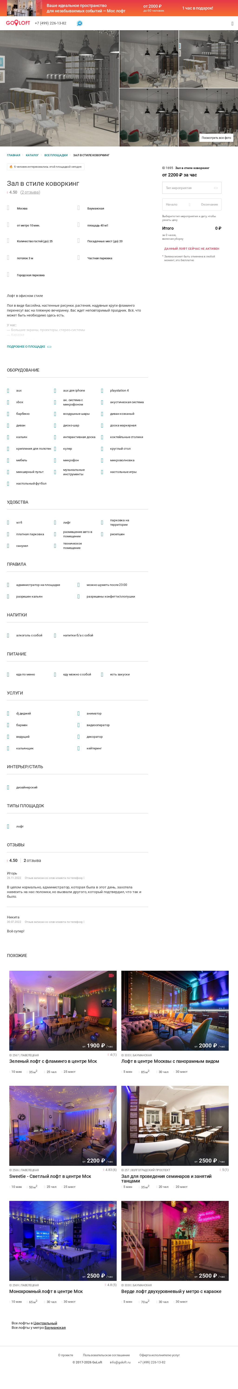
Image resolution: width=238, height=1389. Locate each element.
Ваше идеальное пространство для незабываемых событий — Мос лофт (86, 8)
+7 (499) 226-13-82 (50, 23)
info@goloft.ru (120, 1362)
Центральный (45, 1323)
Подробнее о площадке (26, 346)
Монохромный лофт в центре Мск (46, 1291)
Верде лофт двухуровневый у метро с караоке (171, 1291)
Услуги (15, 693)
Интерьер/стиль (25, 766)
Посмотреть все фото (216, 138)
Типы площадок (25, 806)
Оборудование (23, 370)
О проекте (65, 1355)
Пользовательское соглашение (106, 1355)
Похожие (17, 955)
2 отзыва (30, 192)
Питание (16, 654)
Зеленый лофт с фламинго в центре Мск (53, 1061)
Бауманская (55, 1327)
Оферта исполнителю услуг (159, 1355)
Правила (16, 564)
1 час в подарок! (197, 8)
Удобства (17, 502)
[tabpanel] (63, 1011)
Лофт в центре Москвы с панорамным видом (170, 1061)
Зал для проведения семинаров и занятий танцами (166, 1179)
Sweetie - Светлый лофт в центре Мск (50, 1176)
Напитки (17, 615)
